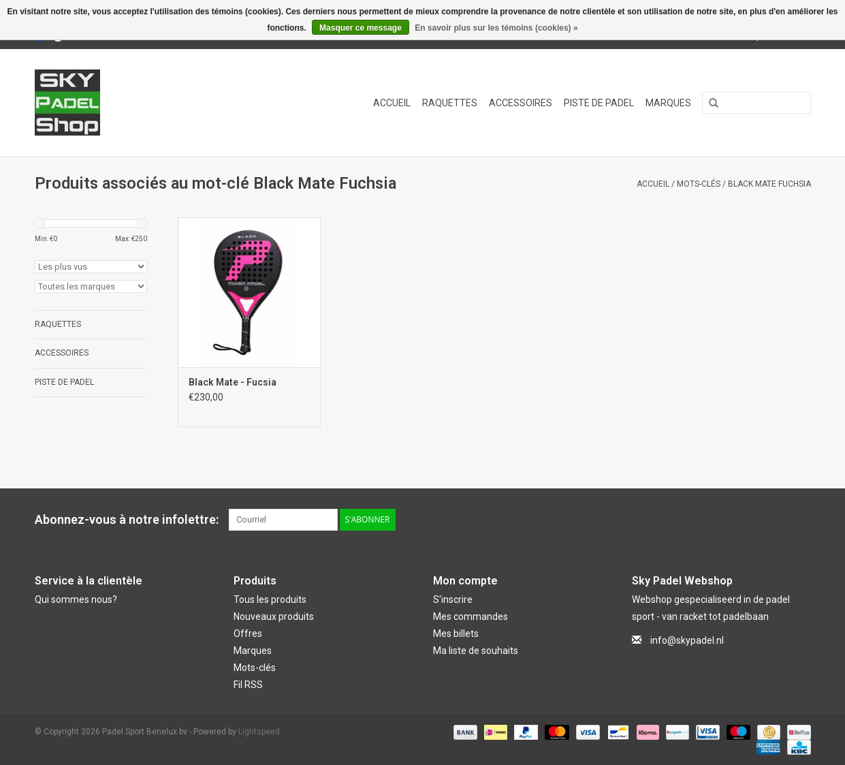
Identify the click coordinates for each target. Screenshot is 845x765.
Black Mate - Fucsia (232, 382)
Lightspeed (259, 731)
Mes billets (456, 633)
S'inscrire (453, 599)
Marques (668, 102)
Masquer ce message (360, 28)
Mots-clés (698, 184)
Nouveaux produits (274, 616)
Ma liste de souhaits (475, 650)
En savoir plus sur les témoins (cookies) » (496, 28)
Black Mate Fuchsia (769, 184)
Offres (248, 633)
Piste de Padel (599, 102)
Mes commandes (470, 616)
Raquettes (449, 102)
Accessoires (520, 102)
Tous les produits (270, 599)
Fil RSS (248, 684)
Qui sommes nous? (76, 599)
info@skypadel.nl (687, 640)
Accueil (392, 102)
